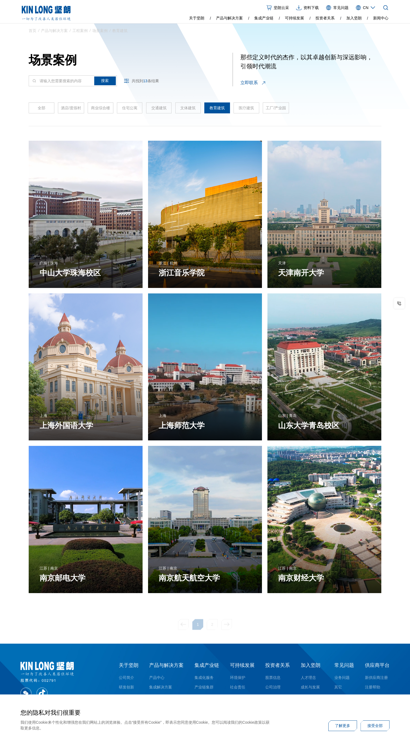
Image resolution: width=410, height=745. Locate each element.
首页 (32, 32)
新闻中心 (380, 18)
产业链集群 (204, 687)
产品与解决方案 (229, 18)
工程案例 (80, 32)
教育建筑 (120, 32)
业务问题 (342, 677)
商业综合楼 (100, 110)
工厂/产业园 (276, 110)
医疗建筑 (246, 110)
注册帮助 (372, 687)
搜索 (105, 83)
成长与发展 (310, 687)
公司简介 (126, 677)
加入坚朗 (354, 18)
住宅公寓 (129, 110)
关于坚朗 (196, 18)
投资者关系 (325, 18)
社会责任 (237, 687)
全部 (41, 110)
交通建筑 (159, 110)
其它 (338, 687)
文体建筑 (188, 110)
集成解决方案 (160, 687)
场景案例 (100, 32)
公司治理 (273, 687)
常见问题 (344, 665)
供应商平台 (377, 665)
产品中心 (156, 677)
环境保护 (237, 677)
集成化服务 (204, 677)
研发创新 (126, 687)
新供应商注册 (376, 677)
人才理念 (308, 677)
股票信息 (273, 677)
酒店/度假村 (71, 110)
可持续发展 (294, 18)
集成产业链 (263, 18)
